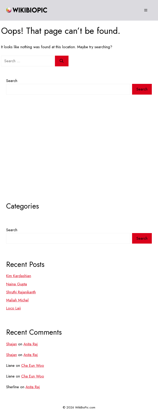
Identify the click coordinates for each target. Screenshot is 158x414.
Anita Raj (30, 344)
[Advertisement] (79, 156)
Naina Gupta (16, 284)
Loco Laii (13, 308)
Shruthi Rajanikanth (21, 292)
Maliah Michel (17, 300)
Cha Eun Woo (32, 365)
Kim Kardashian (18, 276)
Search (11, 80)
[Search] (62, 61)
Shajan (11, 344)
